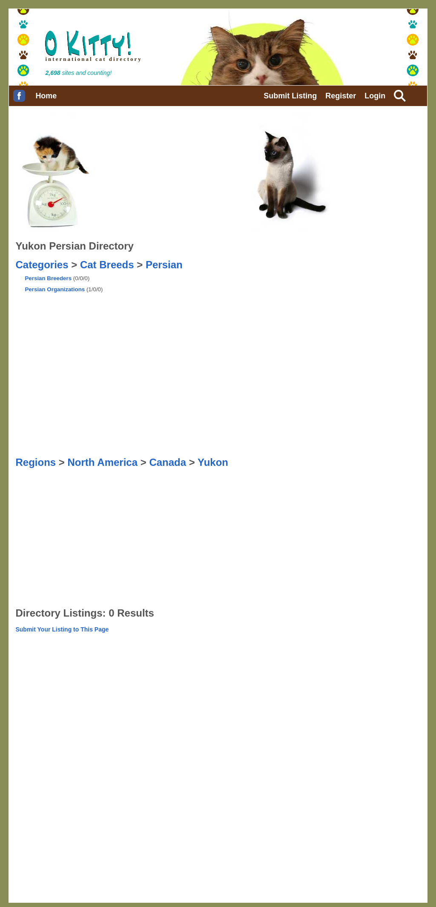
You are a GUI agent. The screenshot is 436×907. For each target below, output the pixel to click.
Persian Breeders (48, 278)
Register (340, 96)
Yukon (213, 462)
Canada (167, 462)
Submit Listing (290, 96)
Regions (35, 462)
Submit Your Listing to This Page (62, 629)
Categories (41, 264)
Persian (164, 264)
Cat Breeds (107, 264)
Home (46, 96)
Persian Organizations (55, 289)
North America (103, 462)
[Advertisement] (191, 292)
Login (374, 96)
